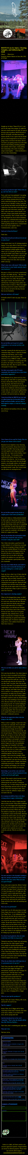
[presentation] (13, 1125)
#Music (3, 54)
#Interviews (11, 54)
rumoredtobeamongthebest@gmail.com (14, 1152)
